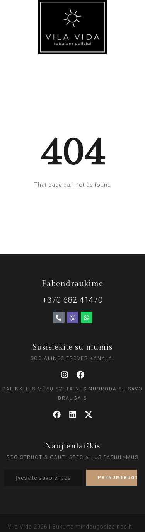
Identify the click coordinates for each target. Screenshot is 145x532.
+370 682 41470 (73, 300)
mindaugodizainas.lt (103, 526)
